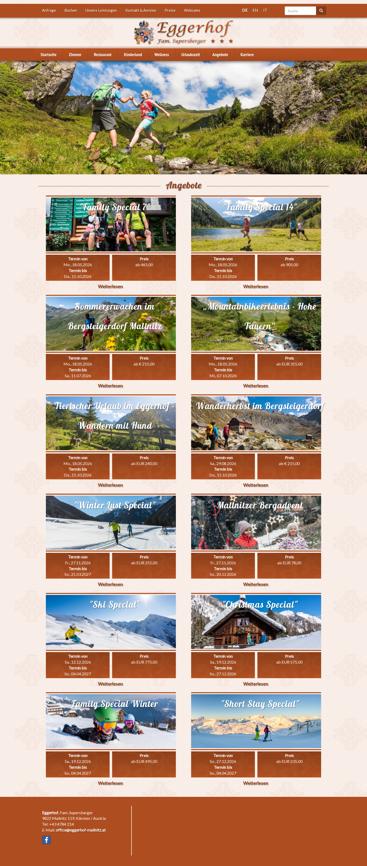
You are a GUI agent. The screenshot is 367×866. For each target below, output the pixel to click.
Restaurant (102, 54)
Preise (170, 10)
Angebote (220, 54)
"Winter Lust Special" (114, 505)
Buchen (70, 10)
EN (255, 10)
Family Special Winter (114, 703)
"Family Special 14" (260, 207)
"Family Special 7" (115, 207)
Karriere (247, 54)
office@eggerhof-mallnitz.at (81, 829)
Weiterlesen (110, 286)
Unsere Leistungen (101, 10)
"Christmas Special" (260, 604)
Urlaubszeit (190, 54)
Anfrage (49, 10)
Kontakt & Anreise (140, 10)
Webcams (192, 10)
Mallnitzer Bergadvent (260, 505)
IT (265, 10)
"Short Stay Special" (260, 703)
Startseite (49, 54)
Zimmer (75, 54)
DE (244, 10)
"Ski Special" (114, 604)
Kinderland (133, 54)
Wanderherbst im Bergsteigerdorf (260, 405)
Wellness (161, 54)
